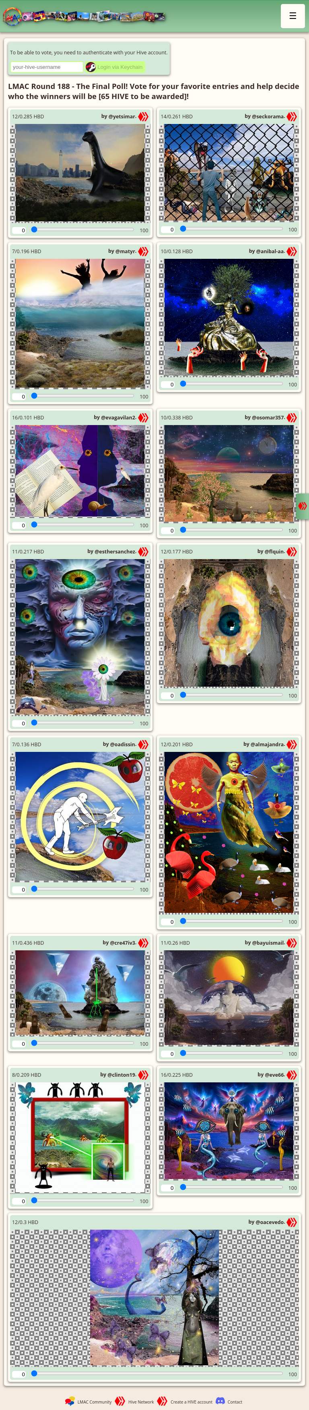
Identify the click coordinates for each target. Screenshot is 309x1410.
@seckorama (268, 116)
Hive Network (141, 1402)
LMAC (87, 17)
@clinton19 (121, 1074)
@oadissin (122, 744)
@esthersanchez (115, 551)
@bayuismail (268, 942)
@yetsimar (122, 116)
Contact (235, 1402)
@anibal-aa (270, 251)
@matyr (125, 251)
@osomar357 (268, 417)
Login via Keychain (119, 67)
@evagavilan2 (118, 417)
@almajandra (267, 744)
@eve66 (274, 1074)
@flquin (274, 551)
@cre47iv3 (122, 942)
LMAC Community (95, 1402)
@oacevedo (270, 1222)
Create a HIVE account (191, 1402)
